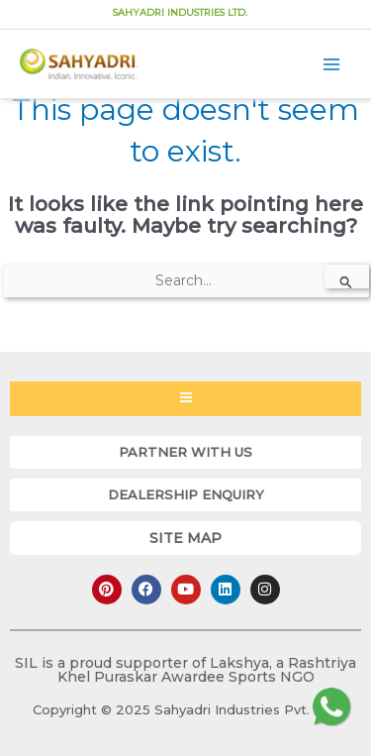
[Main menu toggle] (332, 64)
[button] (185, 452)
